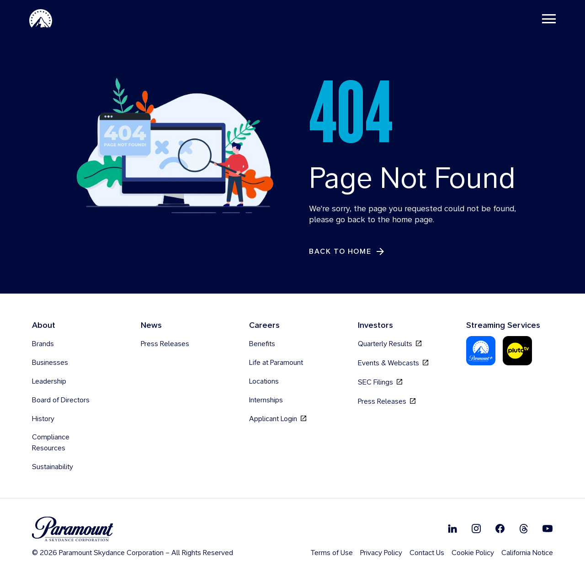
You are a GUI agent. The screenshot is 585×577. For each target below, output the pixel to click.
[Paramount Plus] (480, 351)
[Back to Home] (347, 251)
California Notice (527, 553)
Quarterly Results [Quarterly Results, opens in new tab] (389, 344)
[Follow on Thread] (523, 529)
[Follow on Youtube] (547, 529)
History (43, 419)
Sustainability (52, 467)
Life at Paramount (276, 362)
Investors (375, 325)
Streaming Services (503, 325)
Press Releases (165, 344)
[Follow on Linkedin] (452, 529)
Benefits (262, 344)
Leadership (49, 381)
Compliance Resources (50, 443)
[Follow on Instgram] (476, 529)
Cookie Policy (473, 553)
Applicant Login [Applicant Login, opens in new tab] (277, 419)
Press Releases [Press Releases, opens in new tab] (386, 401)
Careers (264, 325)
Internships (266, 400)
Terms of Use (331, 553)
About (43, 325)
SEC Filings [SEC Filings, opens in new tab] (380, 382)
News (151, 325)
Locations (264, 381)
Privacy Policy (381, 553)
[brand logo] (132, 529)
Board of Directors (61, 400)
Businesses (50, 362)
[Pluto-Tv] (517, 351)
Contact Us (427, 553)
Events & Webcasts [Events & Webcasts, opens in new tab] (393, 363)
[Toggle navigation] (549, 18)
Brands (43, 344)
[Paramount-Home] (40, 18)
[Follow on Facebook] (500, 529)
